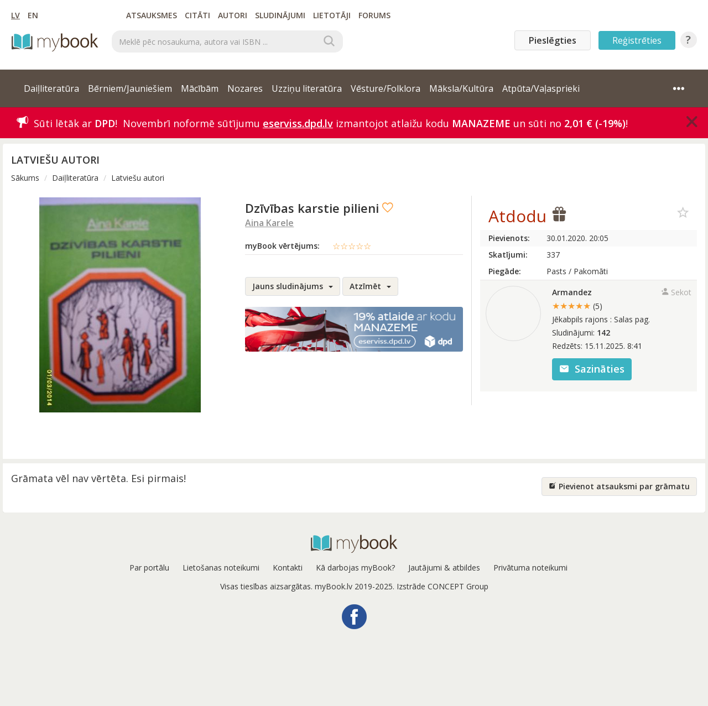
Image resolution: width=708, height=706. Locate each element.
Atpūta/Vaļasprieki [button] (541, 88)
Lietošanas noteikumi (221, 567)
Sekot (676, 292)
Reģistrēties (637, 40)
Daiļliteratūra (75, 177)
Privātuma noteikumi (530, 567)
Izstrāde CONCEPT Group (442, 586)
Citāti (197, 15)
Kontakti (288, 567)
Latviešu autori (137, 177)
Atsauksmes (151, 15)
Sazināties (591, 368)
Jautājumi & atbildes (444, 567)
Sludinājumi (280, 15)
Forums (374, 15)
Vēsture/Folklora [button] (385, 88)
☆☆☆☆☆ (351, 246)
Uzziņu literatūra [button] (307, 88)
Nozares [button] (245, 88)
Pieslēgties (552, 40)
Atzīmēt (370, 286)
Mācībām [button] (199, 88)
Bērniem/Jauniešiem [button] (130, 88)
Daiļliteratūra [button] (51, 88)
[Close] (691, 121)
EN (33, 15)
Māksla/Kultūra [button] (461, 88)
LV (15, 15)
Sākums (25, 177)
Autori (232, 15)
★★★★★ (577, 306)
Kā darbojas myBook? (355, 567)
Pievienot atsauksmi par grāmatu (619, 486)
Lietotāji (332, 15)
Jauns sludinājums (292, 286)
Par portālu (149, 567)
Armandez (572, 292)
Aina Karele (269, 223)
